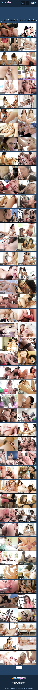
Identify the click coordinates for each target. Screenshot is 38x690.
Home (7, 688)
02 (21, 667)
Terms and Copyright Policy (25, 688)
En (33, 3)
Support (13, 688)
